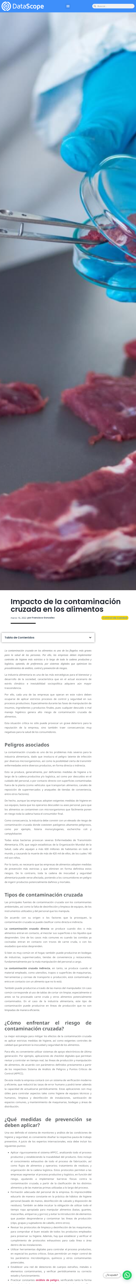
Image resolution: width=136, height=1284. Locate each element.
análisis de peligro (47, 1280)
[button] (67, 6)
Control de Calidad (114, 617)
